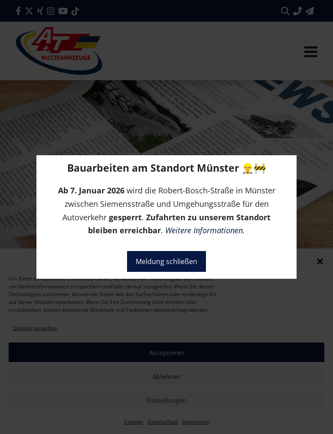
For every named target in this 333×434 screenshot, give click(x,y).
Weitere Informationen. (205, 230)
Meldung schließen (166, 261)
